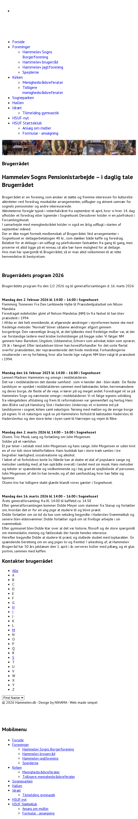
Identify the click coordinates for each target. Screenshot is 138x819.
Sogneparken (23, 97)
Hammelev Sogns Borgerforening (37, 54)
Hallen (18, 102)
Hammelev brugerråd (40, 62)
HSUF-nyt (20, 117)
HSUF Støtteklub (27, 122)
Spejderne (30, 72)
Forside (18, 41)
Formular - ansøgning (40, 133)
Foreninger (21, 46)
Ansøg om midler (36, 128)
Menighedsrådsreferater (42, 82)
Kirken (17, 77)
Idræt (17, 107)
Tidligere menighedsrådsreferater (42, 90)
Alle (15, 570)
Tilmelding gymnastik (40, 112)
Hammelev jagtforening (42, 67)
